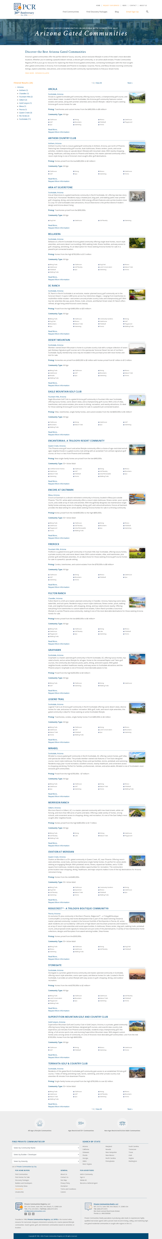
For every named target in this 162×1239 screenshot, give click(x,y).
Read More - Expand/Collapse (37, 73)
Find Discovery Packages (96, 11)
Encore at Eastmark (61, 489)
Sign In (82, 1177)
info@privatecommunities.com (35, 1211)
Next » (130, 83)
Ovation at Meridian (61, 851)
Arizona (20, 87)
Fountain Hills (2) (26, 97)
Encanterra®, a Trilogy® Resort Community (76, 440)
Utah (130, 1155)
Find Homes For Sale (22, 1177)
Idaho (85, 1161)
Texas (131, 1152)
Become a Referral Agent (89, 1183)
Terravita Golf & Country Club (68, 1063)
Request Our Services (111, 5)
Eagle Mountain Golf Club (65, 391)
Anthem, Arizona (54, 143)
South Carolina (134, 1146)
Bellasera (54, 234)
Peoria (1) (23, 109)
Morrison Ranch (58, 802)
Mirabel (53, 748)
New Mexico (110, 1155)
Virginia (131, 1158)
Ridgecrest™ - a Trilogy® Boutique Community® (78, 908)
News (125, 5)
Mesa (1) (22, 106)
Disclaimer (64, 1186)
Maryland (109, 1146)
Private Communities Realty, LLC (106, 1204)
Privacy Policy (65, 1183)
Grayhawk (54, 649)
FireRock (53, 544)
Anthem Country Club (62, 138)
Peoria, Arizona (54, 913)
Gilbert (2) (23, 100)
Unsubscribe (19, 1192)
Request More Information (58, 132)
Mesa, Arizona (54, 495)
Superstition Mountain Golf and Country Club (78, 1016)
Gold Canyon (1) (25, 103)
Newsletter (19, 1189)
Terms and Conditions (68, 1189)
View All (99, 83)
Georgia (85, 1158)
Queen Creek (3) (25, 113)
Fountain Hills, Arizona (57, 397)
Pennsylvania (110, 1161)
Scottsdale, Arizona (55, 94)
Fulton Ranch (57, 593)
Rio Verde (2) (24, 116)
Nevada (108, 1149)
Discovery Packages (22, 1180)
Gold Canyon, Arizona (56, 1022)
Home (98, 5)
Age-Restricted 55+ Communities (81, 1125)
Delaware (86, 1152)
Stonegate (55, 965)
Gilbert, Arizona (54, 808)
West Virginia (87, 1164)
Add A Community (86, 1174)
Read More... (53, 129)
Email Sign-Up (132, 11)
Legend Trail (56, 699)
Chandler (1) (24, 93)
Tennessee (132, 1149)
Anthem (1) (23, 90)
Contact (133, 5)
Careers (63, 1192)
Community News (21, 1186)
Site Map (64, 1180)
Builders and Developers (23, 1183)
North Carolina (111, 1158)
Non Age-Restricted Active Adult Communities (122, 1125)
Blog (117, 11)
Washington (133, 1161)
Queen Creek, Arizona (57, 446)
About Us (143, 5)
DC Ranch (54, 285)
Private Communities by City (26, 1167)
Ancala (52, 89)
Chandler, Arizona (55, 598)
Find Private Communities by (28, 1141)
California (86, 1149)
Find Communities (71, 11)
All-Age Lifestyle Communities (39, 1125)
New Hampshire (111, 1152)
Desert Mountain (59, 339)
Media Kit (83, 1180)
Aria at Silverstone (60, 187)
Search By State (91, 1141)
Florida (85, 1155)
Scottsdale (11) (25, 119)
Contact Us (64, 1177)
